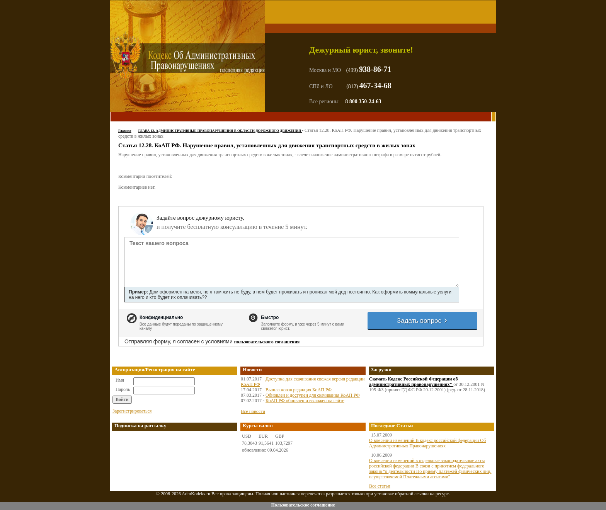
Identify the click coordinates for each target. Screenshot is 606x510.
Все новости (253, 411)
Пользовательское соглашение (303, 505)
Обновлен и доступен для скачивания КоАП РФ (313, 395)
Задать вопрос (422, 320)
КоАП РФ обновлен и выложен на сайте (305, 400)
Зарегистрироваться (132, 411)
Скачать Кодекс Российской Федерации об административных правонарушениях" (413, 381)
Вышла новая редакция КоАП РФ (299, 389)
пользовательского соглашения (267, 342)
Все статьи (379, 486)
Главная (124, 131)
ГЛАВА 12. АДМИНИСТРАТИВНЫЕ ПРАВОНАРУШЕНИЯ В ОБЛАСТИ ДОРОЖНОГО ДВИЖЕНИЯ (220, 131)
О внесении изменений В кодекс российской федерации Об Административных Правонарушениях (427, 443)
